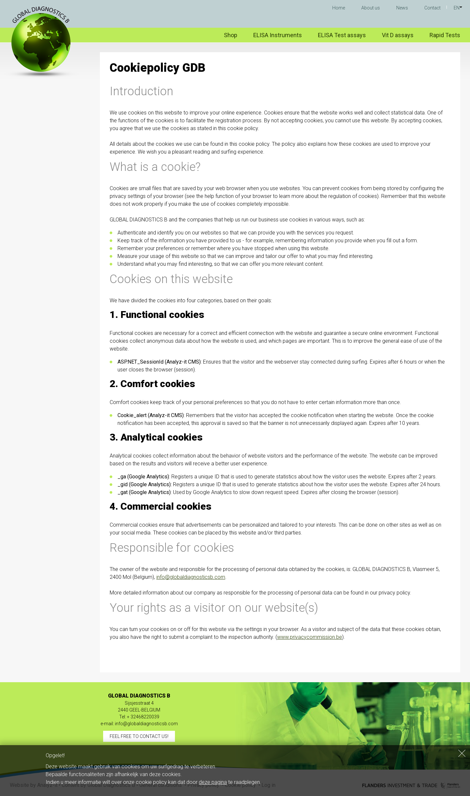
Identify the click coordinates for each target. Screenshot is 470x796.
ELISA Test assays (342, 35)
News (402, 7)
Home (338, 7)
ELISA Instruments (277, 35)
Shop (230, 35)
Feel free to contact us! (139, 736)
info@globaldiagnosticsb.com (190, 577)
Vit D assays (398, 35)
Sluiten (462, 753)
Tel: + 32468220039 (139, 716)
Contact (432, 7)
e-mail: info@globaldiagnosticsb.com (139, 723)
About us (370, 7)
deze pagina (213, 782)
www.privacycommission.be (309, 637)
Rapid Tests (445, 35)
